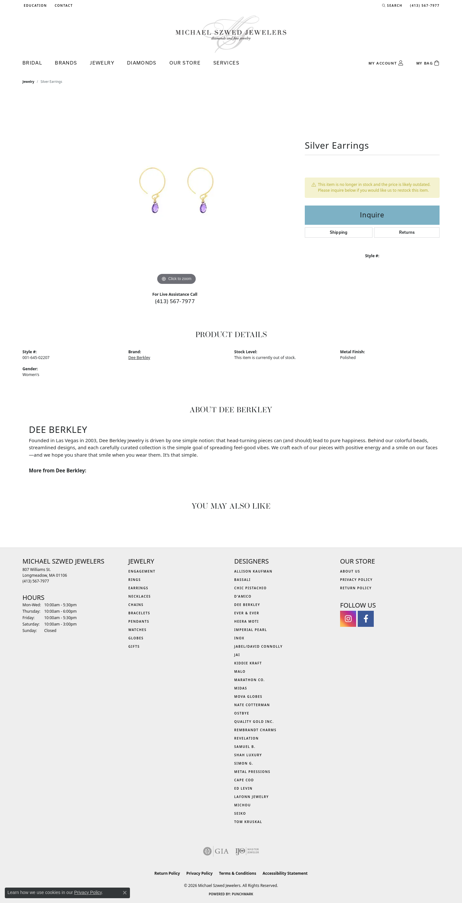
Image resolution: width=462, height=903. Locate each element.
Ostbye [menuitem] (241, 713)
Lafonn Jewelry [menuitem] (251, 796)
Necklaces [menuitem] (139, 596)
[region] (176, 190)
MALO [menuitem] (240, 671)
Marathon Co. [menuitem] (249, 680)
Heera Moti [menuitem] (246, 621)
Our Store (185, 63)
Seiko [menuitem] (240, 813)
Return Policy (356, 588)
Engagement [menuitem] (142, 571)
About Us (350, 571)
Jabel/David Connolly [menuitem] (258, 646)
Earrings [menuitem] (138, 588)
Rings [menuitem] (134, 579)
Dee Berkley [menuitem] (247, 604)
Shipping (338, 232)
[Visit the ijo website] (247, 851)
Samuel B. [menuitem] (244, 746)
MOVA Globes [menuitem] (248, 696)
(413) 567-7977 (175, 301)
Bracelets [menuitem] (139, 613)
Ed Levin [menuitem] (243, 788)
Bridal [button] (32, 63)
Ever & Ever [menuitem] (246, 613)
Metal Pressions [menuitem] (252, 771)
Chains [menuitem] (135, 604)
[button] (34, 5)
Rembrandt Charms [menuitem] (255, 730)
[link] (63, 5)
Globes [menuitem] (136, 638)
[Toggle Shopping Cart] (428, 63)
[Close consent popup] (125, 893)
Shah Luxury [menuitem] (248, 755)
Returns (407, 232)
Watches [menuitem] (137, 629)
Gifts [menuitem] (134, 646)
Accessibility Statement (284, 873)
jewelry (28, 81)
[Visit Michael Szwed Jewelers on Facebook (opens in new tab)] (366, 619)
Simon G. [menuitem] (243, 763)
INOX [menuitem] (239, 638)
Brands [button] (66, 63)
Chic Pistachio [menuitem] (250, 588)
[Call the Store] (35, 581)
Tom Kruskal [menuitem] (248, 822)
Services (226, 63)
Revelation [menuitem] (246, 738)
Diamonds (142, 63)
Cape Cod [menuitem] (244, 780)
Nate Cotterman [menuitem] (252, 705)
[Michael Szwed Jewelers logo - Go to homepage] (231, 34)
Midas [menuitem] (240, 688)
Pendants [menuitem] (138, 621)
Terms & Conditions (237, 873)
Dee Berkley (139, 357)
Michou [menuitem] (242, 805)
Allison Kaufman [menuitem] (253, 571)
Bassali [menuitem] (242, 579)
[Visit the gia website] (216, 851)
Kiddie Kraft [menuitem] (248, 663)
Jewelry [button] (102, 63)
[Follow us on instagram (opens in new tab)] (348, 619)
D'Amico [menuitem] (243, 596)
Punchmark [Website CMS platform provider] (242, 894)
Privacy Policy (356, 579)
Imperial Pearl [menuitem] (250, 629)
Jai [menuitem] (237, 655)
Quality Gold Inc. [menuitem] (254, 721)
